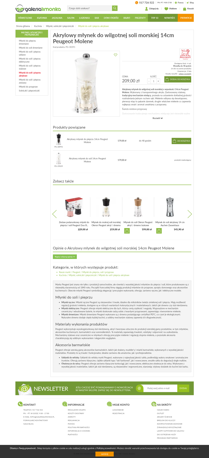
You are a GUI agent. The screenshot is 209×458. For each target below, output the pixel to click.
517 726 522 (37, 410)
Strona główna (23, 26)
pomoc (71, 424)
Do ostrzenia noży (166, 434)
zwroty (72, 417)
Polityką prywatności (106, 448)
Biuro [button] (126, 18)
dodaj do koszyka (180, 79)
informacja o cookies (79, 431)
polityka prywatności (79, 427)
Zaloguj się (152, 9)
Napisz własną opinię (65, 256)
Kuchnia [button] (42, 18)
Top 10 (154, 18)
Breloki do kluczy (166, 420)
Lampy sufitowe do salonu (170, 431)
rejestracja (118, 413)
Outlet (160, 413)
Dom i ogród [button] (111, 18)
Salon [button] (70, 18)
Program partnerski (167, 438)
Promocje (186, 18)
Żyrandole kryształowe (169, 427)
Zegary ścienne (164, 417)
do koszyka (183, 141)
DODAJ (183, 388)
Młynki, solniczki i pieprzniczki (60, 26)
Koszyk (188, 9)
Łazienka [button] (84, 18)
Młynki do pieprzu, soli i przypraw (98, 272)
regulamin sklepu (77, 410)
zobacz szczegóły (185, 74)
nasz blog (28, 424)
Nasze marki (64, 272)
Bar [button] (97, 18)
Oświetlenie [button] (25, 18)
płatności (73, 434)
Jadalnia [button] (57, 18)
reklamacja (74, 420)
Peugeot (76, 272)
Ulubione (170, 9)
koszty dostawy (76, 413)
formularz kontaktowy (35, 420)
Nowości (169, 18)
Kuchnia (38, 26)
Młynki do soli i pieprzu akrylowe (93, 26)
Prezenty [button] (140, 18)
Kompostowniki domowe (169, 424)
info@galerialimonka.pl (42, 417)
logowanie (118, 410)
